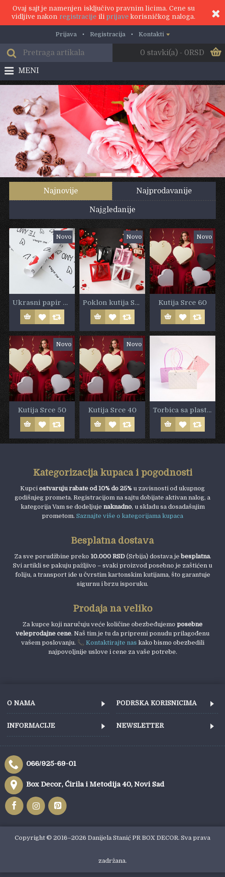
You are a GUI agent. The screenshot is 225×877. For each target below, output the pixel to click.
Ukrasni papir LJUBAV (43, 302)
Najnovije (61, 191)
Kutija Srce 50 (42, 410)
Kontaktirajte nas (111, 642)
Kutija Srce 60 (182, 302)
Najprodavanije (164, 191)
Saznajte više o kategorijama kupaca (129, 515)
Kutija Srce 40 (112, 410)
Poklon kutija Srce (114, 302)
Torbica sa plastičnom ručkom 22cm (184, 410)
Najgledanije (112, 210)
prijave (118, 16)
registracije (77, 16)
